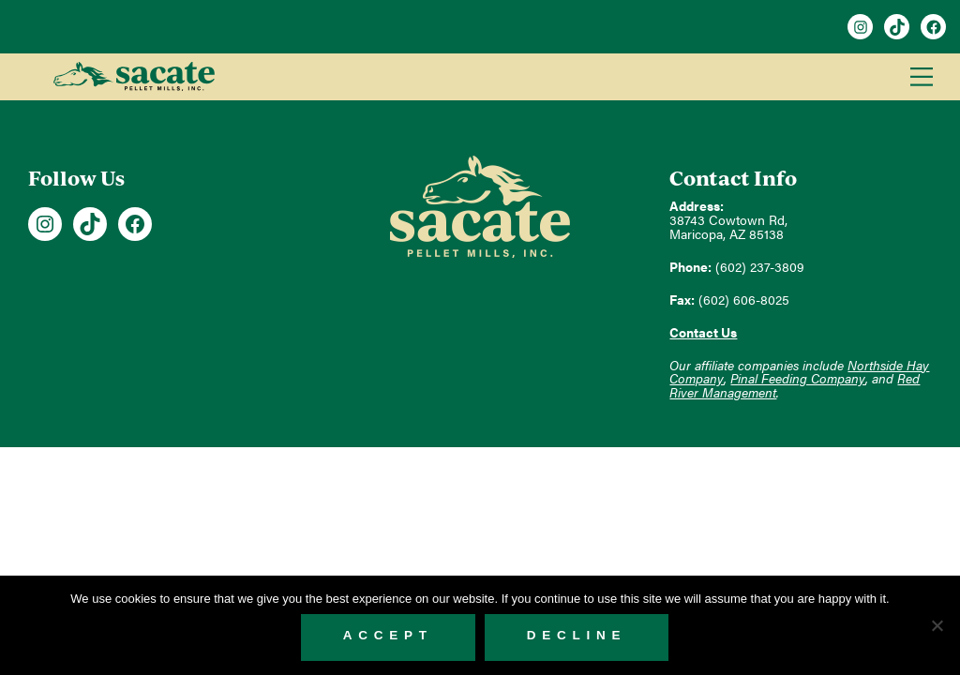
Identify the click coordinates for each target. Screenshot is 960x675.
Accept (388, 635)
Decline (577, 635)
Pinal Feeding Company (797, 378)
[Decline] (936, 625)
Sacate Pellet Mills (133, 76)
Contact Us (703, 332)
